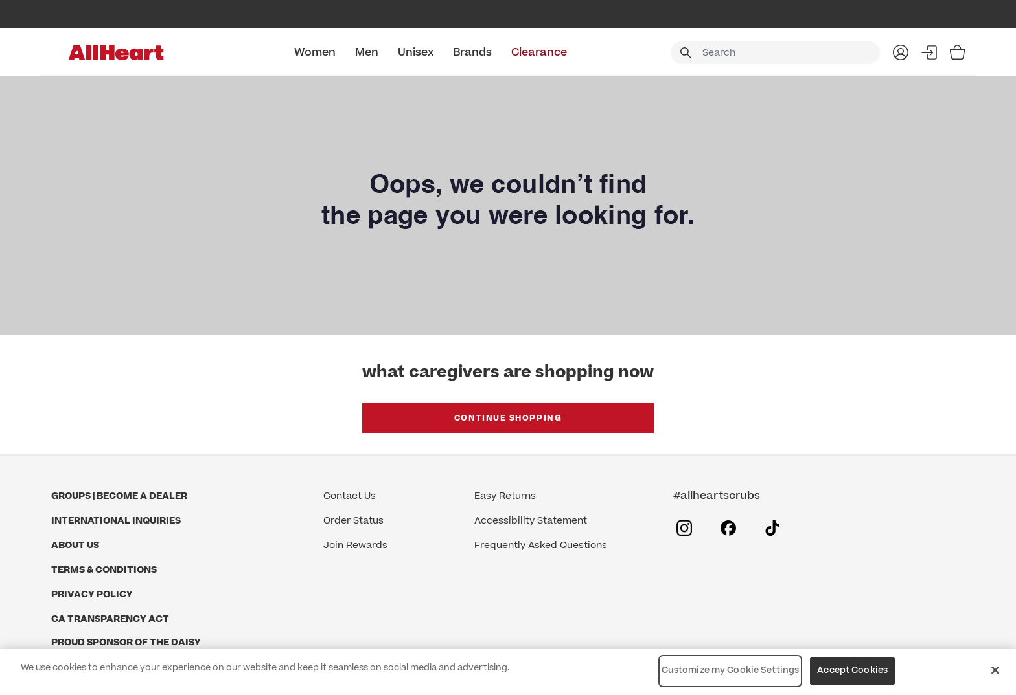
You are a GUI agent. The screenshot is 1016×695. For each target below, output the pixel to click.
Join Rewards (355, 545)
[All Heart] (116, 52)
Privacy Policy (92, 594)
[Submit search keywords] (685, 52)
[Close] (995, 670)
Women (315, 52)
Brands (472, 52)
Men (366, 52)
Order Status (353, 520)
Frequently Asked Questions (540, 545)
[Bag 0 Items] (957, 52)
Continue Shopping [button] (508, 418)
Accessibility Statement (530, 520)
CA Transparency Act (110, 619)
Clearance (539, 52)
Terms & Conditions (104, 570)
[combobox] (775, 52)
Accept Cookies (852, 670)
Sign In (929, 52)
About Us (75, 545)
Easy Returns (505, 496)
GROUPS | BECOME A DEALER (119, 496)
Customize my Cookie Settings (731, 670)
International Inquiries (116, 520)
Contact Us (349, 496)
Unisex (415, 52)
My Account (900, 52)
